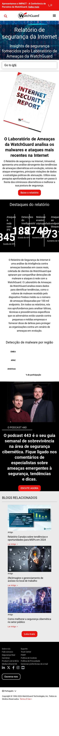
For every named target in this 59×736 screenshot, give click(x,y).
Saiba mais (33, 7)
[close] (50, 5)
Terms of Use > (26, 699)
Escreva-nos (11, 676)
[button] (54, 15)
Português (8, 691)
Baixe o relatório (29, 192)
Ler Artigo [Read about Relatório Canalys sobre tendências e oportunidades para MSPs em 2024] (12, 544)
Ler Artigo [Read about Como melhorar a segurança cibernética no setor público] (12, 626)
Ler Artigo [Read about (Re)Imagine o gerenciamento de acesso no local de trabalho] (12, 585)
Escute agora (29, 488)
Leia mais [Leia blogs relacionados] (29, 634)
